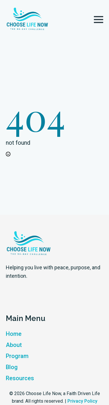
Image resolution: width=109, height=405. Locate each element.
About (14, 344)
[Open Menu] (98, 19)
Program (17, 355)
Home (14, 333)
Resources (20, 378)
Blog (12, 367)
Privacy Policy (82, 401)
